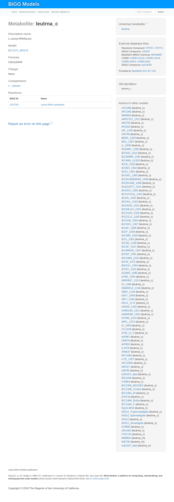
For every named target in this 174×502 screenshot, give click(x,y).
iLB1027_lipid (130, 374)
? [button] (51, 123)
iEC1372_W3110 (18, 50)
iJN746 (126, 134)
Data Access (43, 12)
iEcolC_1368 (129, 227)
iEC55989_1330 (131, 156)
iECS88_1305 (130, 235)
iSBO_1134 (129, 291)
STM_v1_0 (128, 332)
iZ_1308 (127, 325)
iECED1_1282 (130, 190)
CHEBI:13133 (137, 58)
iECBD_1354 (129, 167)
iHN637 (126, 351)
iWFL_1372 (129, 321)
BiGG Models (23, 4)
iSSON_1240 (130, 306)
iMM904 (127, 115)
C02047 (146, 51)
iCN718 (126, 396)
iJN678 (126, 340)
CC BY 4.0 (149, 71)
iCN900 (126, 426)
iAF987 (126, 336)
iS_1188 (127, 284)
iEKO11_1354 (130, 265)
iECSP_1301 (129, 254)
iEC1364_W (129, 393)
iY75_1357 (128, 359)
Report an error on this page (29, 124)
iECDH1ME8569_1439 (135, 179)
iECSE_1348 (129, 242)
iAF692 (126, 344)
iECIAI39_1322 (131, 205)
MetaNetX (137, 71)
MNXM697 (156, 54)
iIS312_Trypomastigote (135, 411)
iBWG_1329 (129, 137)
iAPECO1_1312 (131, 119)
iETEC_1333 (129, 269)
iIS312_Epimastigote (134, 415)
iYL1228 (127, 329)
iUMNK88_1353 (131, 314)
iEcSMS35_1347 (132, 250)
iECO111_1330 (131, 216)
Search (161, 12)
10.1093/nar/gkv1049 (99, 478)
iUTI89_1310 (129, 318)
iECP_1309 (128, 231)
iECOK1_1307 (130, 224)
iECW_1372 (129, 261)
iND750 (126, 122)
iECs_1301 (128, 239)
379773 (159, 48)
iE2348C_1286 (131, 149)
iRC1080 (127, 355)
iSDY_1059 (128, 295)
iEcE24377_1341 (132, 186)
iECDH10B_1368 (132, 182)
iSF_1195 (128, 130)
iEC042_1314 (130, 152)
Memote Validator (60, 12)
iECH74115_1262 (132, 194)
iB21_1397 (128, 141)
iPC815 (126, 126)
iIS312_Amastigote (133, 423)
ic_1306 (126, 145)
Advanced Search (27, 12)
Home (14, 12)
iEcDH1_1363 (130, 175)
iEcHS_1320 (129, 197)
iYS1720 (127, 434)
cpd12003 (146, 65)
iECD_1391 (129, 171)
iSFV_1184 (128, 299)
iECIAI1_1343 (130, 201)
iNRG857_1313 (131, 280)
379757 (150, 48)
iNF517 (126, 366)
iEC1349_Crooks (132, 389)
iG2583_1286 (130, 272)
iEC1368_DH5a (131, 400)
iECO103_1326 (131, 212)
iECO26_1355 (130, 220)
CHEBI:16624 (129, 61)
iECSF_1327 (129, 246)
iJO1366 (127, 107)
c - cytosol (14, 85)
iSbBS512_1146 (131, 288)
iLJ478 (126, 348)
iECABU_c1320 (131, 160)
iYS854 (126, 381)
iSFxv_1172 (129, 302)
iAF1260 (127, 111)
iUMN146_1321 (131, 310)
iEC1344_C (129, 404)
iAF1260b (128, 362)
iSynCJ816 (128, 407)
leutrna (126, 29)
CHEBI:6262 (143, 61)
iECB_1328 (128, 164)
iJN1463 (127, 430)
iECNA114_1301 (132, 209)
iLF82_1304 (129, 276)
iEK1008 (127, 377)
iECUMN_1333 (131, 258)
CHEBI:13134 (153, 58)
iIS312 (126, 419)
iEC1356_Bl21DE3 (133, 385)
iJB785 (126, 370)
